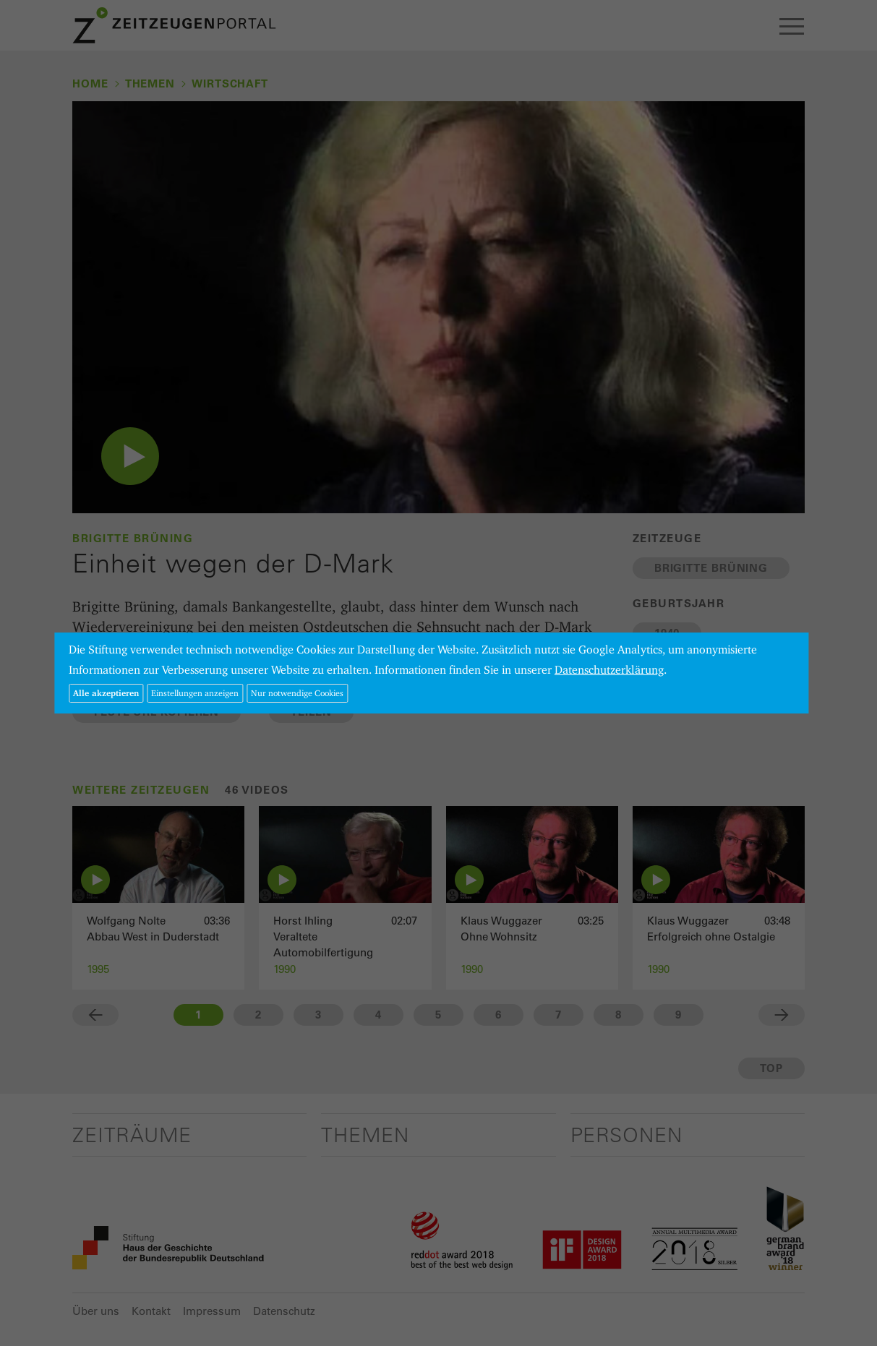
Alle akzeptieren (106, 692)
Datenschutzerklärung (609, 670)
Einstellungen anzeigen (195, 692)
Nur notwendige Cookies (297, 692)
